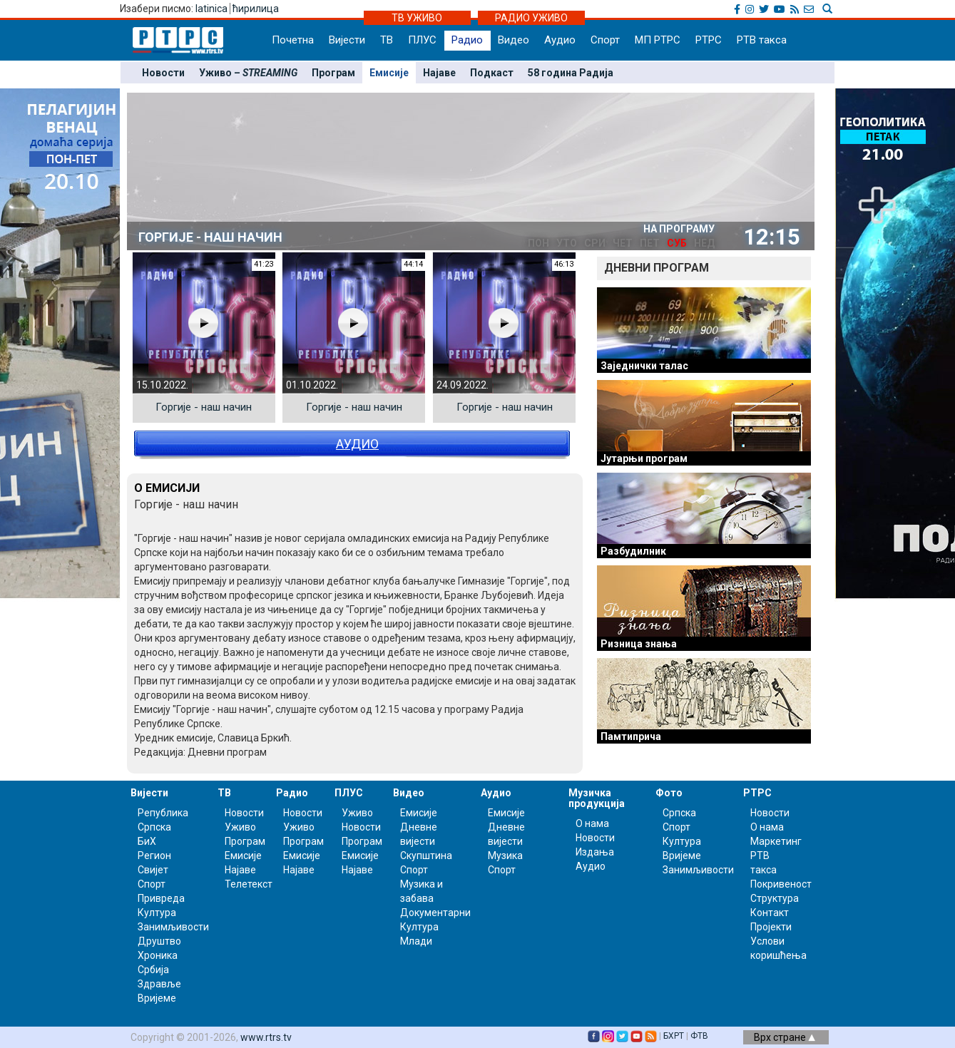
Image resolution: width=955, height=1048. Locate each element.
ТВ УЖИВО (417, 18)
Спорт (605, 40)
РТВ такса (762, 40)
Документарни (435, 912)
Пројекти (771, 927)
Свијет (153, 869)
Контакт (769, 912)
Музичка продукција (596, 798)
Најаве (439, 72)
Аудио (560, 40)
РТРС (708, 40)
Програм (333, 72)
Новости (163, 72)
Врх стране (784, 1037)
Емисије (389, 72)
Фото (669, 792)
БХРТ (673, 1036)
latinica (211, 8)
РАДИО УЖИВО (531, 18)
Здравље (159, 984)
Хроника (158, 955)
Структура (774, 898)
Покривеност (781, 884)
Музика (505, 855)
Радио (467, 40)
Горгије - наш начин (203, 407)
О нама (592, 823)
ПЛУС (422, 40)
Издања (595, 852)
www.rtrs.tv (266, 1037)
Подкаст (492, 72)
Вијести (347, 40)
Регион (154, 855)
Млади (416, 941)
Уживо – (248, 72)
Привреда (161, 898)
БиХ (147, 841)
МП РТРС (657, 40)
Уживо (240, 827)
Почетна (293, 40)
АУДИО (357, 443)
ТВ (386, 40)
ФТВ (699, 1036)
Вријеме (157, 998)
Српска (679, 812)
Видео (513, 40)
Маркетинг (776, 841)
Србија (153, 969)
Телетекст (248, 884)
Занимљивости (173, 927)
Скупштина (426, 855)
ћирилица (256, 8)
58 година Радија (570, 72)
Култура (157, 912)
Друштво (159, 941)
